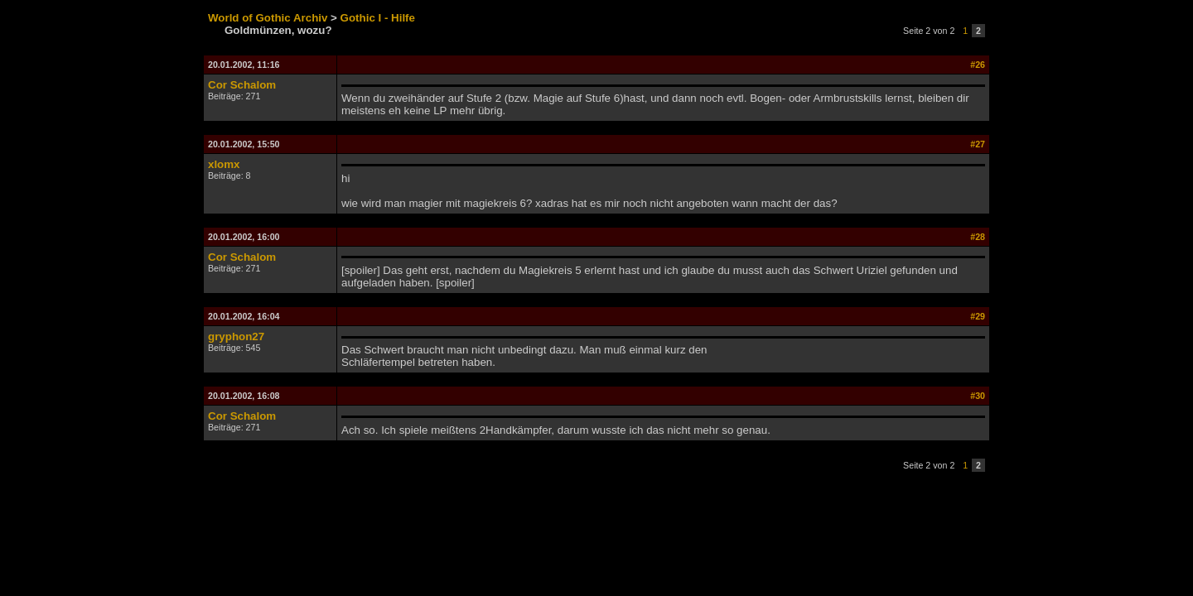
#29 (977, 316)
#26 (977, 65)
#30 (977, 396)
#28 (977, 237)
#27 (977, 144)
